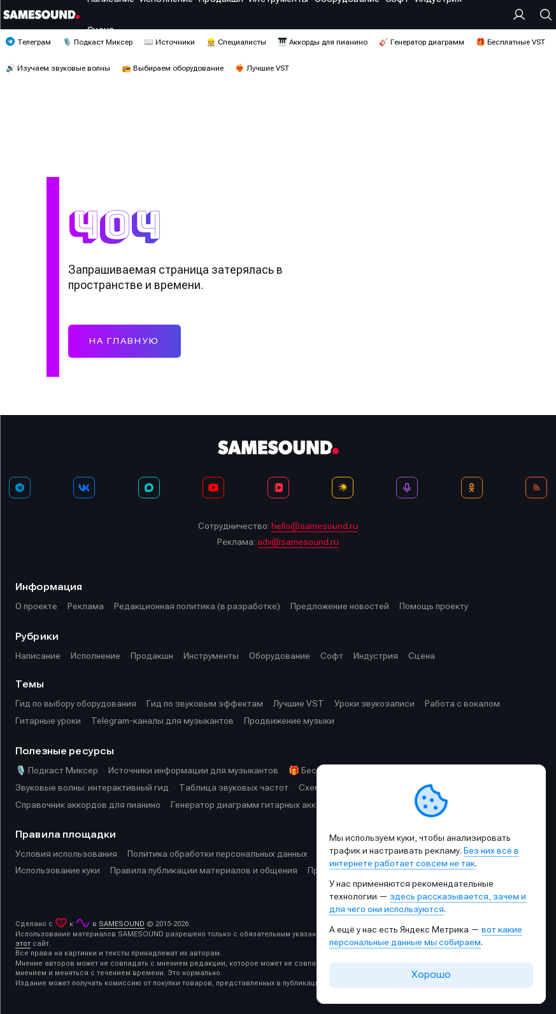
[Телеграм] (20, 487)
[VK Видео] (278, 487)
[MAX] (149, 487)
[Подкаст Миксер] (407, 487)
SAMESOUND (122, 924)
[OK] (472, 487)
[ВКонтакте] (84, 487)
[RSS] (536, 487)
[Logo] (41, 14)
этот (23, 944)
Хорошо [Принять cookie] (431, 974)
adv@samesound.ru (298, 542)
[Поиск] (542, 15)
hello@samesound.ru (314, 526)
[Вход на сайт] (522, 15)
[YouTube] (213, 487)
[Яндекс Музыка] (342, 487)
